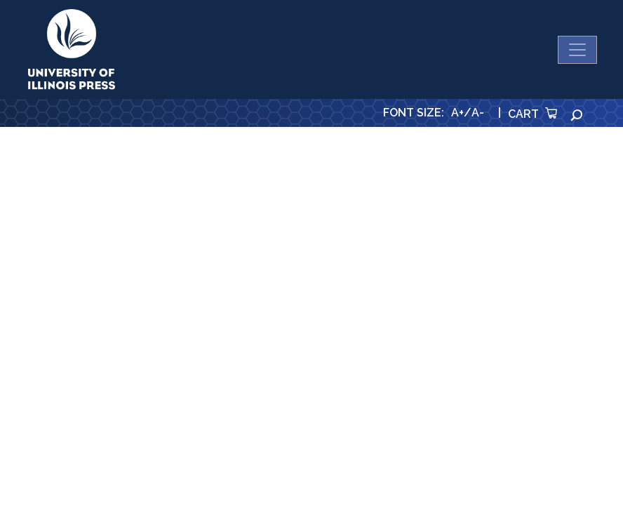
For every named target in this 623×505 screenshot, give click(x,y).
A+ (457, 112)
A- (477, 112)
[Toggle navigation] (577, 50)
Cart (532, 114)
